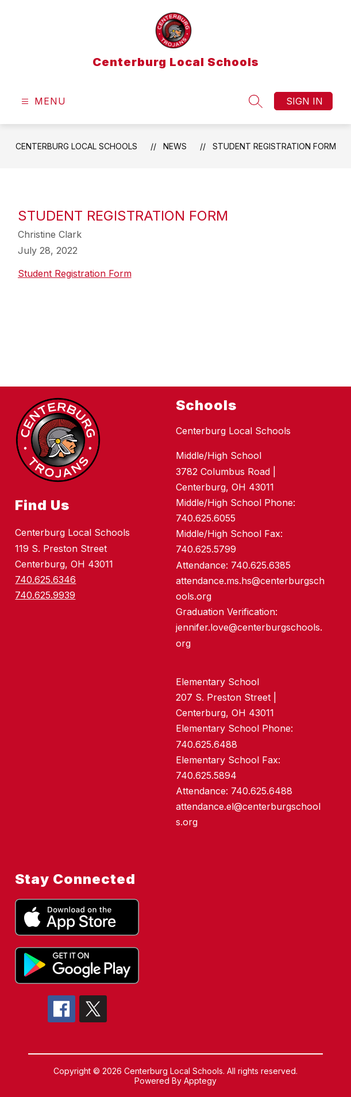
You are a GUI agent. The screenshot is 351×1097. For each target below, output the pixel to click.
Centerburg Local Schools (76, 146)
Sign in (304, 101)
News (175, 146)
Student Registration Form (274, 146)
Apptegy (200, 1081)
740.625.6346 (45, 579)
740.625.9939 (45, 595)
